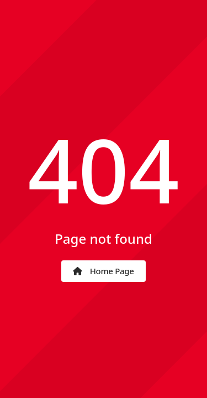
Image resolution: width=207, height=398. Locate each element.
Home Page (103, 270)
